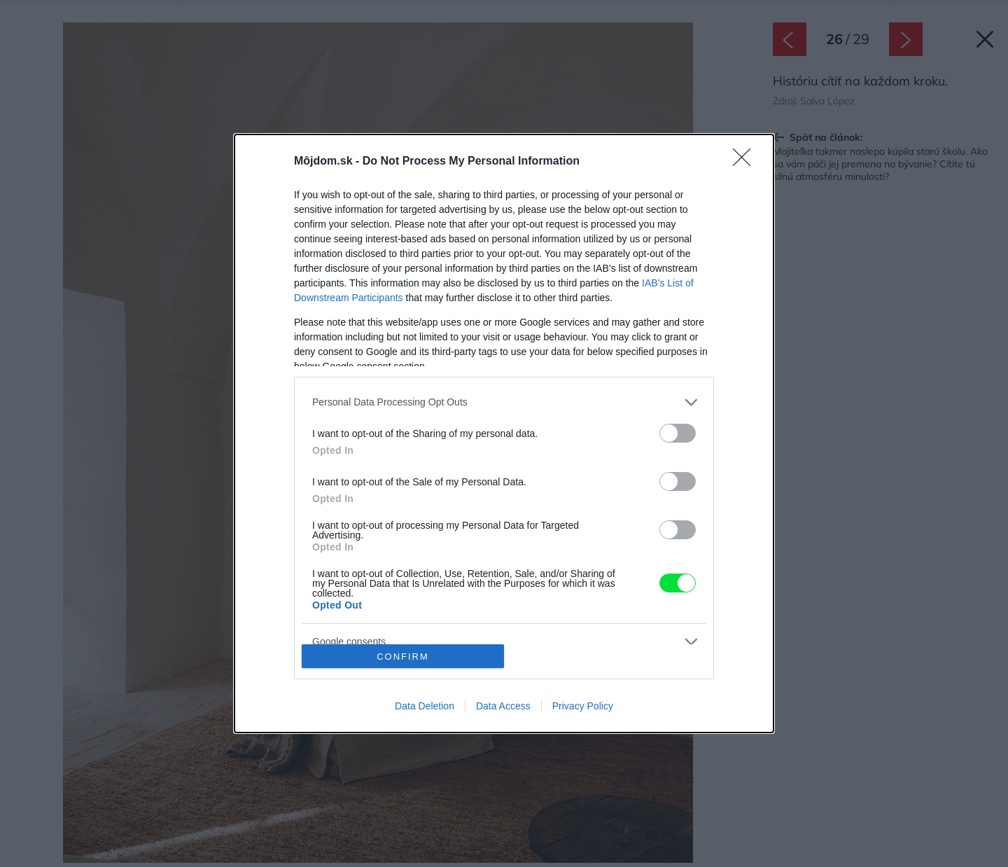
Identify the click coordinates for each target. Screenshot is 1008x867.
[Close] (746, 161)
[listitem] (504, 402)
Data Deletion (424, 706)
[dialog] (504, 433)
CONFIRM (403, 656)
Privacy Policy (582, 706)
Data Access (503, 706)
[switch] (677, 433)
